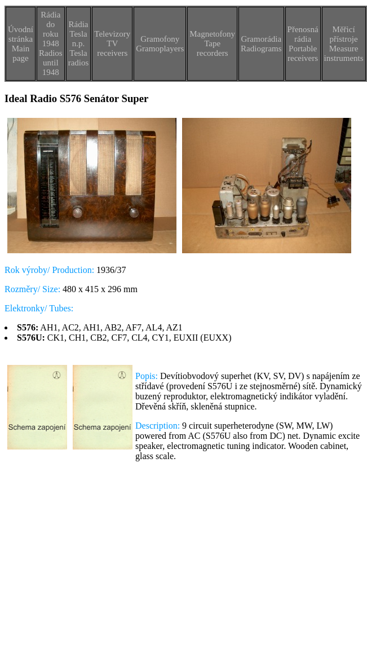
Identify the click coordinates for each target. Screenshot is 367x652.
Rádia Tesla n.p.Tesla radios (78, 43)
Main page (21, 53)
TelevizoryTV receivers (112, 43)
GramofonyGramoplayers (160, 43)
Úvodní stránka (20, 34)
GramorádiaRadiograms (261, 43)
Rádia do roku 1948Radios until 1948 (51, 43)
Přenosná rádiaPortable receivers (303, 44)
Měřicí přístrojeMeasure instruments (344, 44)
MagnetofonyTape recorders (212, 43)
